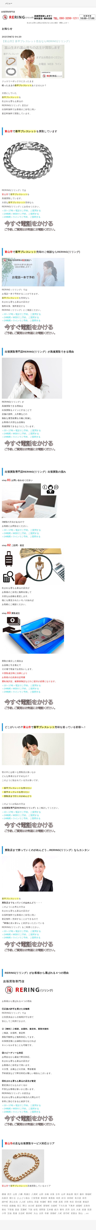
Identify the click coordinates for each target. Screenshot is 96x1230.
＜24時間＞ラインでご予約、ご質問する (21, 217)
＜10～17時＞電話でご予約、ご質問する (21, 211)
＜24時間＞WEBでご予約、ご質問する (20, 214)
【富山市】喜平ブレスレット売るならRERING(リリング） (36, 41)
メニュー (7, 3)
